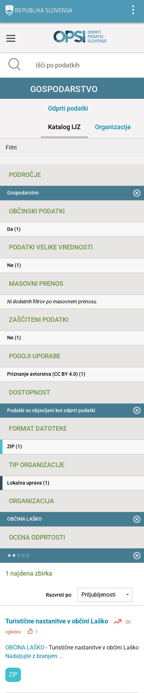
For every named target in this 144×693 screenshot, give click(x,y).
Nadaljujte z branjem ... (34, 656)
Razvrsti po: (59, 595)
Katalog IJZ (64, 127)
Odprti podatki (68, 108)
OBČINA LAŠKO (25, 647)
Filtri (11, 147)
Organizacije (113, 127)
